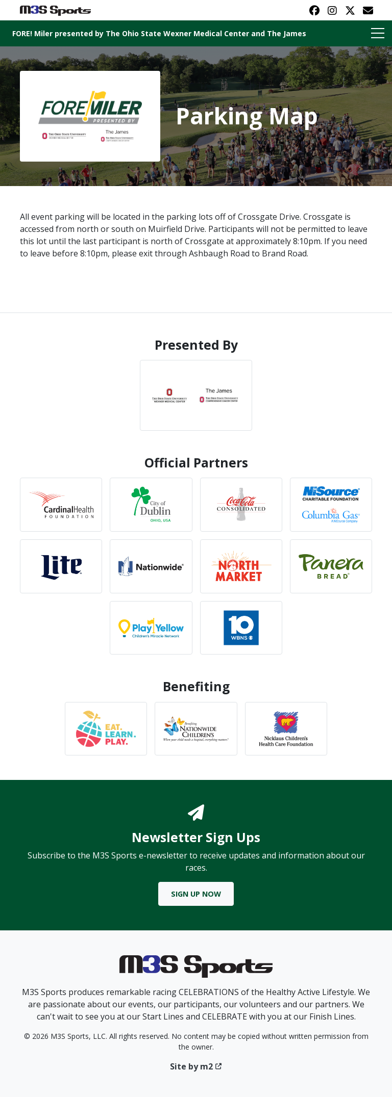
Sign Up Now (196, 894)
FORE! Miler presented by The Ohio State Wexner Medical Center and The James (159, 33)
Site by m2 (196, 1066)
